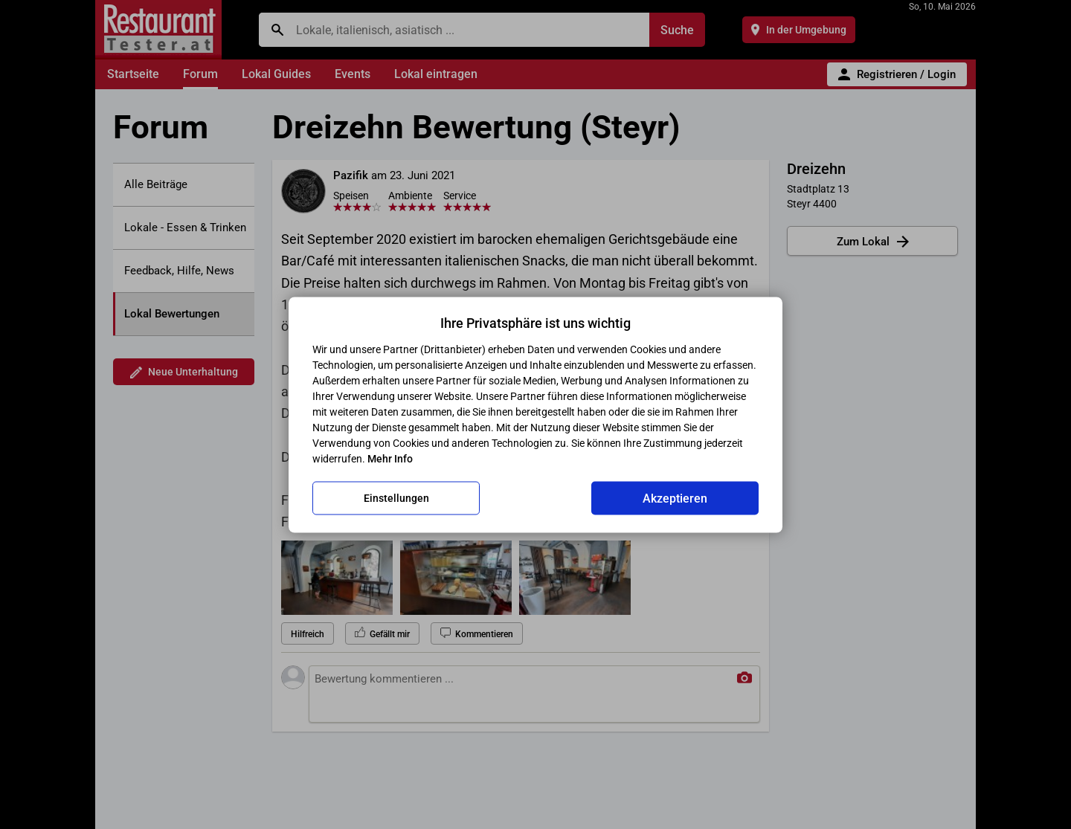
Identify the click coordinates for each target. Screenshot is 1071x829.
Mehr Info (390, 458)
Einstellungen (396, 498)
